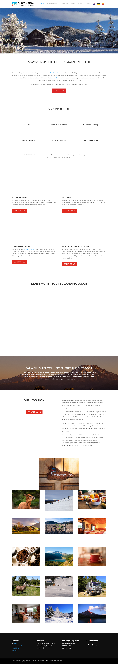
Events (73, 4)
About (15, 644)
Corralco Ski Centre (29, 249)
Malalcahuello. (54, 73)
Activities (80, 4)
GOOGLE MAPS (34, 412)
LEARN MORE (19, 210)
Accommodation (52, 4)
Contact (88, 4)
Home (43, 4)
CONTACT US (19, 262)
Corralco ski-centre (56, 78)
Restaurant (64, 4)
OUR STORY (59, 90)
